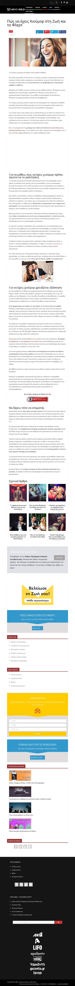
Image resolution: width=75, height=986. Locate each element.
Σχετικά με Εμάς (16, 905)
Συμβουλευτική (16, 678)
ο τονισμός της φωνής (52, 244)
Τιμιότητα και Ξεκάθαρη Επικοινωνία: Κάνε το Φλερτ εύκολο (30, 799)
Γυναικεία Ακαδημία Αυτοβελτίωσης (22, 915)
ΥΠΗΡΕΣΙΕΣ (29, 7)
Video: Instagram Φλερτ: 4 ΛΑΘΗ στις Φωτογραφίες (26, 783)
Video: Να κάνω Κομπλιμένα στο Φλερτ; (22, 831)
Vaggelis (12, 34)
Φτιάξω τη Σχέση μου (18, 653)
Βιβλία (13, 682)
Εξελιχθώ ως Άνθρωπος (19, 661)
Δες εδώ (38, 397)
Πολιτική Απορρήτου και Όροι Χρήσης (29, 984)
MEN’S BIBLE (29, 11)
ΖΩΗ (50, 7)
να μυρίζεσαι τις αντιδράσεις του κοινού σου (25, 341)
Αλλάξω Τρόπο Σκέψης (19, 657)
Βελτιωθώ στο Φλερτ (18, 649)
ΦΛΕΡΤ (45, 7)
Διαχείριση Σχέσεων (18, 686)
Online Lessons (16, 675)
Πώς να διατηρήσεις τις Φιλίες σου (21, 815)
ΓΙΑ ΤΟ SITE (44, 984)
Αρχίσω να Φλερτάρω (18, 642)
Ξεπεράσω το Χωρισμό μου (20, 646)
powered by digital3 (63, 984)
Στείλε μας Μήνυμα (17, 908)
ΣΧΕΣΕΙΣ (37, 7)
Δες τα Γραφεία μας (17, 911)
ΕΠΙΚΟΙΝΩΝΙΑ (52, 984)
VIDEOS (56, 7)
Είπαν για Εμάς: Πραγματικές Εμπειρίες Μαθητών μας (27, 901)
